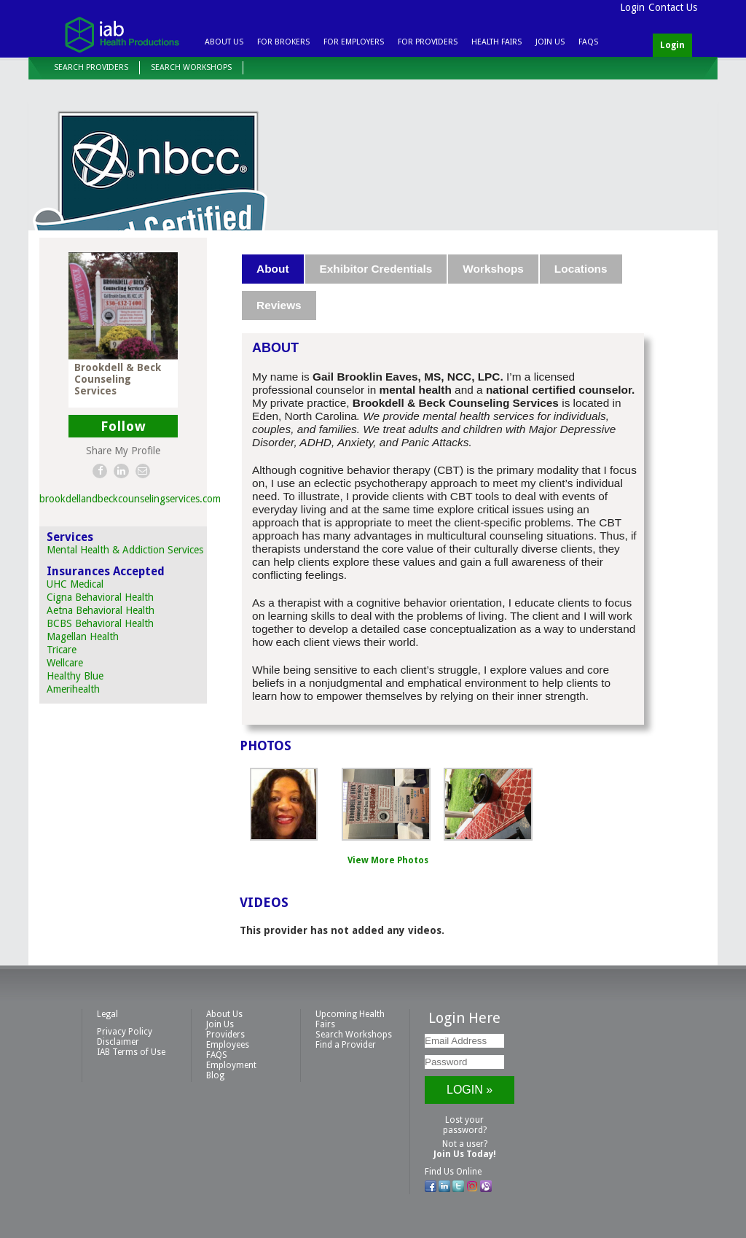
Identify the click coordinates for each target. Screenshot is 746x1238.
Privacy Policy (124, 1032)
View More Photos (388, 860)
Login (632, 7)
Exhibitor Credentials (376, 268)
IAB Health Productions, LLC (121, 34)
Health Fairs (496, 42)
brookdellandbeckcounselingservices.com (130, 499)
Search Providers (91, 67)
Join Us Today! (464, 1154)
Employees (227, 1045)
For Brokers (283, 42)
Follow (123, 426)
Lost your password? (465, 1125)
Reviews (279, 305)
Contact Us (672, 7)
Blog (215, 1075)
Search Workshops (191, 67)
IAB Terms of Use (131, 1052)
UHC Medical (75, 584)
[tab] (273, 269)
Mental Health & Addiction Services (125, 550)
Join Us (550, 42)
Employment (231, 1065)
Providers (225, 1034)
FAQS (588, 42)
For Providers (428, 42)
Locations (581, 268)
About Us (224, 42)
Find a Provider (345, 1045)
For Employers (353, 42)
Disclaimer (118, 1042)
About (272, 268)
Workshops (493, 268)
